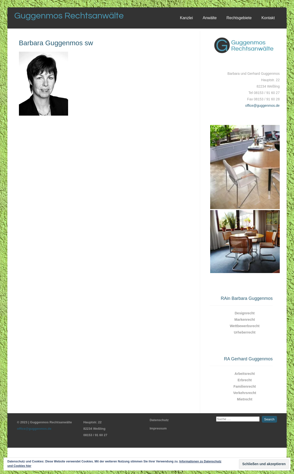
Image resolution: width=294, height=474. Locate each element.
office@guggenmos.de (262, 105)
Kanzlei (186, 18)
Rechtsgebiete (238, 18)
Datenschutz (159, 420)
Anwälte (210, 18)
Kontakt (268, 18)
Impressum (158, 428)
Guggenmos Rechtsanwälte (69, 15)
